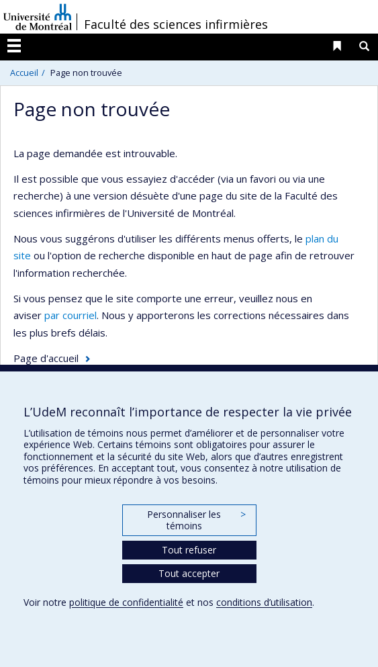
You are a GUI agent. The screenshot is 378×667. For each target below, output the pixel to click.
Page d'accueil (46, 358)
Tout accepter (189, 573)
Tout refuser (189, 549)
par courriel (70, 315)
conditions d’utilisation (264, 602)
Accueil (24, 72)
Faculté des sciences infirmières (176, 24)
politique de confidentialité (126, 602)
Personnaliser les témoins (196, 520)
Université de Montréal (37, 16)
